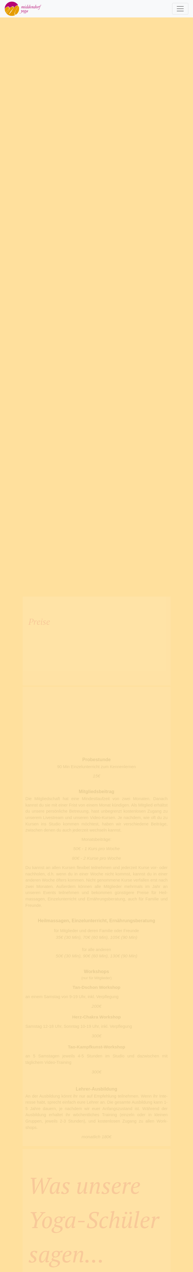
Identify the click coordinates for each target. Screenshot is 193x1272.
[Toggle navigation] (180, 9)
